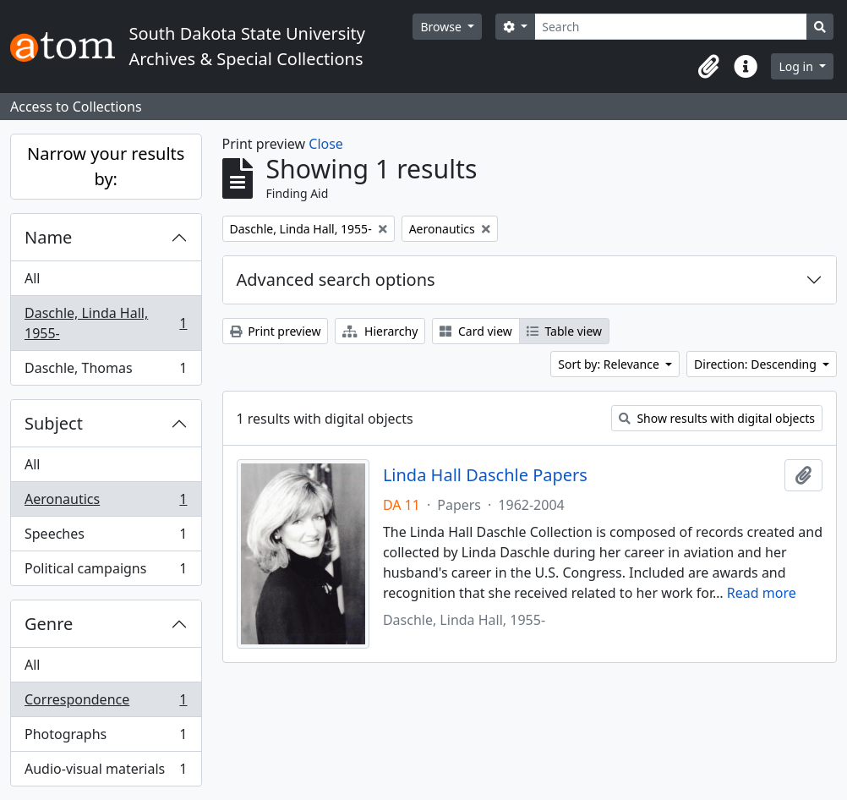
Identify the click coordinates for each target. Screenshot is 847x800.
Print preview (275, 331)
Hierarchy (380, 331)
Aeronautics (106, 503)
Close (326, 143)
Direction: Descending (756, 364)
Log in (797, 66)
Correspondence (106, 703)
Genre (49, 623)
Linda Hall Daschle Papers (485, 475)
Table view (564, 331)
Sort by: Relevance (610, 364)
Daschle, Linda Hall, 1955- (106, 323)
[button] (708, 66)
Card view (475, 331)
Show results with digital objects (717, 418)
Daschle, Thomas (106, 371)
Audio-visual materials (106, 772)
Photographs (106, 738)
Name (48, 237)
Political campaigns (106, 571)
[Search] (670, 27)
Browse (442, 27)
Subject (54, 423)
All (32, 278)
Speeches (106, 537)
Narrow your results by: (105, 166)
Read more (761, 593)
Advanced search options (336, 279)
